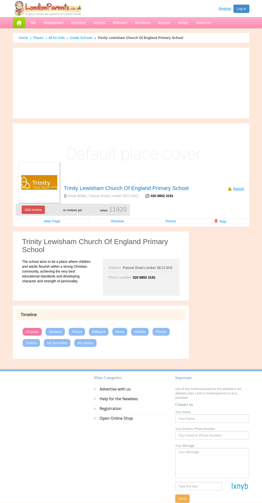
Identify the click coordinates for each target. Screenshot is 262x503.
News (120, 332)
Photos (170, 221)
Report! (238, 189)
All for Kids (57, 38)
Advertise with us (115, 389)
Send (182, 498)
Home (23, 38)
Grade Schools (81, 38)
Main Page (52, 221)
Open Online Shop (116, 418)
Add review (33, 210)
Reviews (117, 221)
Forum (77, 332)
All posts (32, 332)
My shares (85, 343)
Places (38, 38)
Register (225, 8)
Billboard (98, 332)
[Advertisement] (131, 83)
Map (220, 221)
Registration (111, 408)
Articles (140, 332)
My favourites (57, 343)
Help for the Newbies (119, 399)
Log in (241, 9)
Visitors (31, 343)
